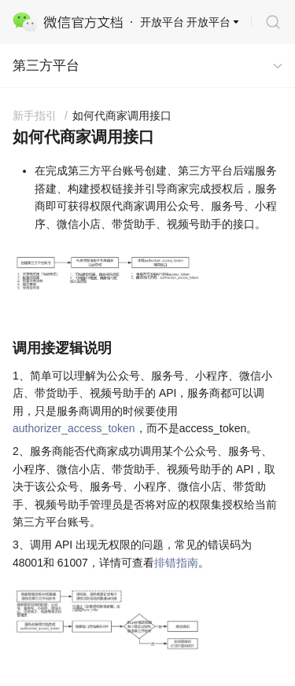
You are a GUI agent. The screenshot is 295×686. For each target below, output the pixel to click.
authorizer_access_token (74, 428)
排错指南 (176, 562)
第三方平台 (46, 65)
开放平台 (208, 22)
